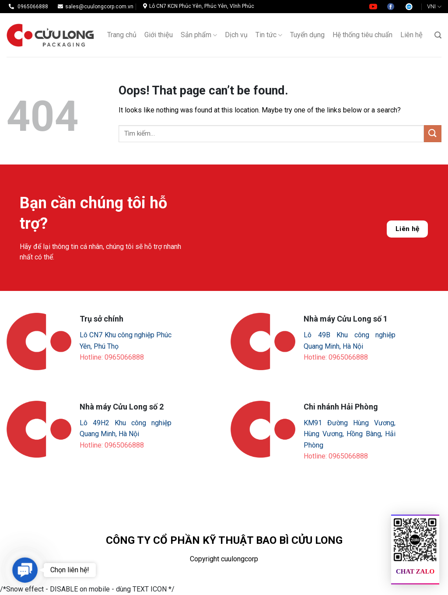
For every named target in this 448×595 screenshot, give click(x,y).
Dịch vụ (236, 35)
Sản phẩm (199, 35)
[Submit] (432, 133)
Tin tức (269, 35)
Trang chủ (121, 35)
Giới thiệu (158, 35)
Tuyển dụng (307, 35)
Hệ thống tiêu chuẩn (362, 35)
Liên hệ (408, 229)
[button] (25, 570)
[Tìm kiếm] (437, 35)
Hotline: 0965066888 (112, 357)
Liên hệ (411, 35)
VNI (434, 7)
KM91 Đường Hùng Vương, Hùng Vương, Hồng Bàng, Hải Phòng (350, 434)
